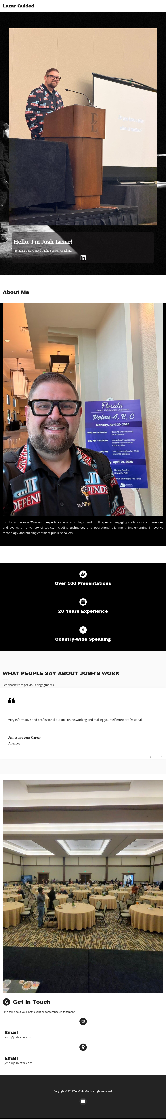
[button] (151, 757)
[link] (83, 31)
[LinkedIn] (83, 257)
